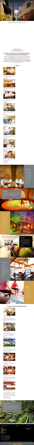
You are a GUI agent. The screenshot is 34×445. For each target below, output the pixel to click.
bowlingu (26, 59)
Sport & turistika (11, 4)
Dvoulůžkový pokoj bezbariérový (9, 88)
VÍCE (26, 183)
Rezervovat (31, 1)
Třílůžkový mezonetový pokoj (8, 124)
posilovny (19, 59)
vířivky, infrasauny (9, 59)
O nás (2, 427)
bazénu (5, 59)
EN (27, 1)
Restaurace (17, 3)
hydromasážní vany (15, 59)
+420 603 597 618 (6, 436)
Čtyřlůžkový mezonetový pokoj (9, 148)
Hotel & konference (22, 3)
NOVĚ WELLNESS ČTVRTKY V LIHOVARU (17, 50)
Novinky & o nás (11, 3)
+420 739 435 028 (7, 437)
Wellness (28, 3)
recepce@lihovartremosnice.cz (7, 439)
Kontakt (16, 4)
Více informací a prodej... (7, 322)
